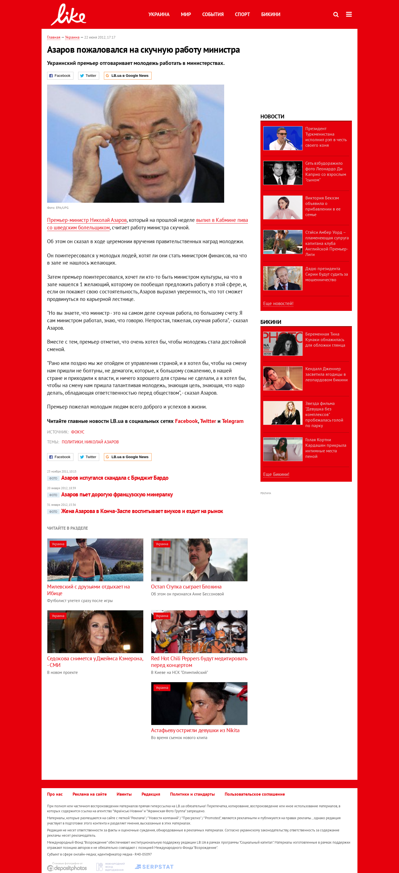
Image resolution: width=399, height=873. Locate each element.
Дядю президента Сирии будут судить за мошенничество (326, 274)
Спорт (242, 14)
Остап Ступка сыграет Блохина (186, 586)
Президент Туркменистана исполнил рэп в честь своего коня (325, 137)
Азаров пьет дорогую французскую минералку (110, 494)
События (213, 14)
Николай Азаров (102, 442)
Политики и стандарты (192, 794)
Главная (53, 37)
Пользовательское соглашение (255, 794)
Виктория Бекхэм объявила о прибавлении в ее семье (323, 206)
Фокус (78, 432)
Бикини (270, 14)
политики (72, 442)
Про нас (55, 794)
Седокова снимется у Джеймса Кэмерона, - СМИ (95, 662)
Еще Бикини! (276, 474)
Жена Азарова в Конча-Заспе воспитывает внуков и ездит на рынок (135, 511)
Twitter (208, 421)
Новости (272, 116)
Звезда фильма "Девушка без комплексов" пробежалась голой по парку (324, 414)
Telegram (233, 421)
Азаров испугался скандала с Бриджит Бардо (107, 477)
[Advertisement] (93, 721)
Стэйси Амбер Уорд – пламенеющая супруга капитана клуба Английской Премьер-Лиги (327, 243)
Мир (186, 14)
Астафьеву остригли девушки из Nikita (195, 730)
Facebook (186, 421)
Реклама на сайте (90, 794)
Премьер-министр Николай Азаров (87, 220)
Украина (159, 14)
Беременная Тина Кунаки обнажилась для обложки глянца (325, 339)
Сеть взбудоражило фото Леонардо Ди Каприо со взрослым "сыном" (325, 171)
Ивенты (124, 794)
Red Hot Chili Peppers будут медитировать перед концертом (199, 662)
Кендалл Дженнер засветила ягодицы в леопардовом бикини (326, 374)
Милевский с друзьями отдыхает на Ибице (88, 590)
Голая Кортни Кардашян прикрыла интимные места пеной (325, 448)
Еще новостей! (278, 303)
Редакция (151, 794)
